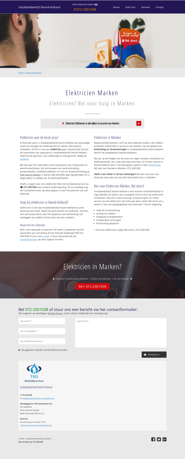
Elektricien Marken (33, 72)
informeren (155, 164)
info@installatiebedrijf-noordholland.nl (38, 398)
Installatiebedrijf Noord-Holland (39, 7)
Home (21, 72)
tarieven (24, 159)
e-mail (46, 236)
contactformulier (28, 239)
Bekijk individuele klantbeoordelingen (36, 425)
